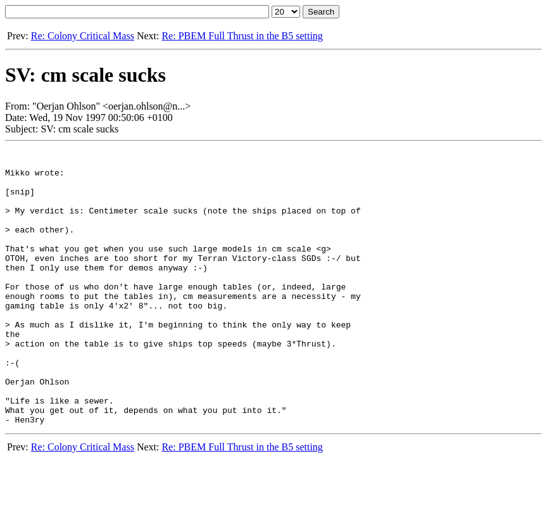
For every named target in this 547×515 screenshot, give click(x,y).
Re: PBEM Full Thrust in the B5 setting (241, 35)
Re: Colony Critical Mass (82, 35)
